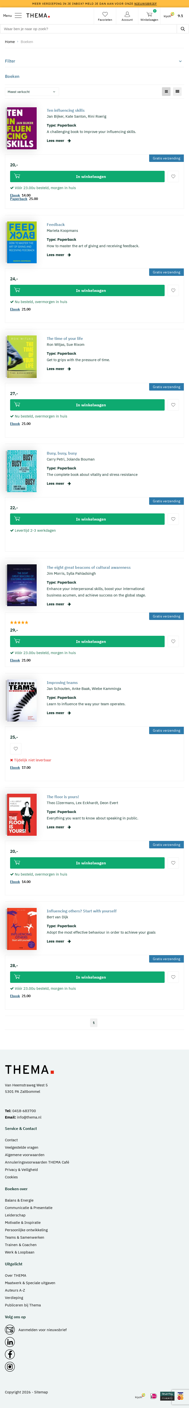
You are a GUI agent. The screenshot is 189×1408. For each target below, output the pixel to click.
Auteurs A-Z (15, 1290)
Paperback (18, 198)
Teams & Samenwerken (24, 1237)
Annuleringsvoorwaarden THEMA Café (37, 1162)
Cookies (11, 1177)
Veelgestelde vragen (21, 1147)
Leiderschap (15, 1215)
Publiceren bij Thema (23, 1305)
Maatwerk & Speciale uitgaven (30, 1282)
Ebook (15, 195)
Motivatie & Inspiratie (23, 1222)
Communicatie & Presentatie (28, 1207)
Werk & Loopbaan (19, 1252)
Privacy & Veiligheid (21, 1169)
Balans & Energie (19, 1200)
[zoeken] (183, 28)
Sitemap (41, 1392)
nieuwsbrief (145, 3)
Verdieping (14, 1297)
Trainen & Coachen (21, 1244)
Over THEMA (15, 1275)
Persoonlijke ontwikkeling (26, 1230)
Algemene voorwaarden (25, 1154)
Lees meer (59, 140)
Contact (11, 1140)
